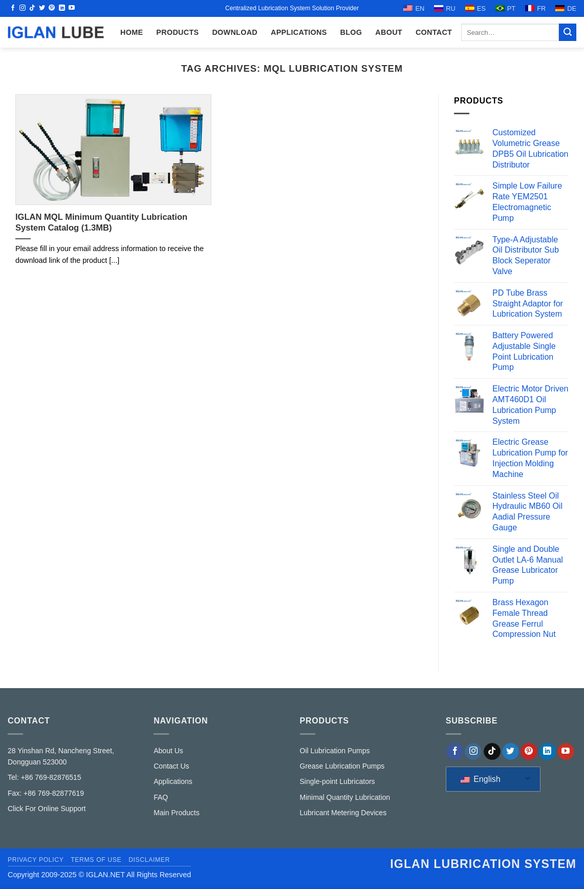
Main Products (176, 813)
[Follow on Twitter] (42, 8)
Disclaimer (149, 859)
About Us (168, 751)
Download (234, 32)
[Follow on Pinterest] (52, 8)
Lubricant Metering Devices (343, 813)
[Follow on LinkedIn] (62, 8)
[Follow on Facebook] (13, 8)
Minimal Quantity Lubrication (345, 797)
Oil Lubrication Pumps (335, 751)
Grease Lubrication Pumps (342, 766)
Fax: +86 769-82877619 (46, 793)
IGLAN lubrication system (483, 864)
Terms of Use (96, 859)
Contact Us (171, 766)
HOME (131, 32)
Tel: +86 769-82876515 (44, 777)
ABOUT (388, 32)
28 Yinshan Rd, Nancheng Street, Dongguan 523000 (61, 756)
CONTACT (434, 32)
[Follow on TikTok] (32, 8)
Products (177, 32)
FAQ (161, 797)
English (481, 779)
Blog (351, 32)
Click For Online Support (47, 808)
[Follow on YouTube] (72, 8)
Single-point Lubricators (337, 781)
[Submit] (567, 32)
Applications (299, 32)
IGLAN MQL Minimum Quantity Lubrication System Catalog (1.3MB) (101, 222)
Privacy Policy (35, 859)
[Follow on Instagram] (22, 8)
